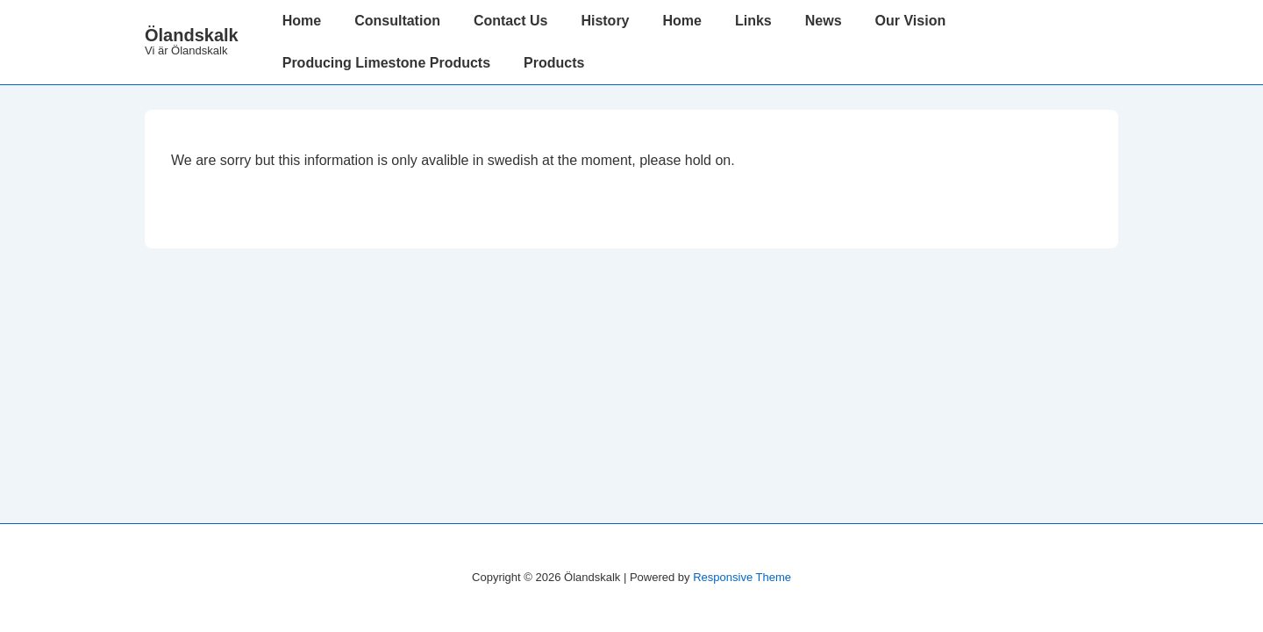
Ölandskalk (192, 35)
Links (753, 20)
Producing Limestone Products (386, 62)
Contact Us (510, 20)
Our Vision (910, 20)
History (605, 20)
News (823, 20)
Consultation (397, 20)
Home (301, 20)
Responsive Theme (742, 577)
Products (554, 62)
